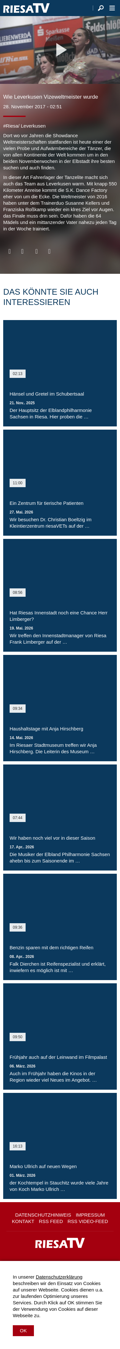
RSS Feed (51, 1221)
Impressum (90, 1215)
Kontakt (23, 1221)
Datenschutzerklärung (59, 1277)
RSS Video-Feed (88, 1221)
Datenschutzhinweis (43, 1215)
